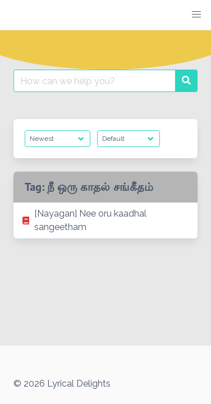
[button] (196, 14)
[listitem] (105, 220)
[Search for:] (94, 81)
